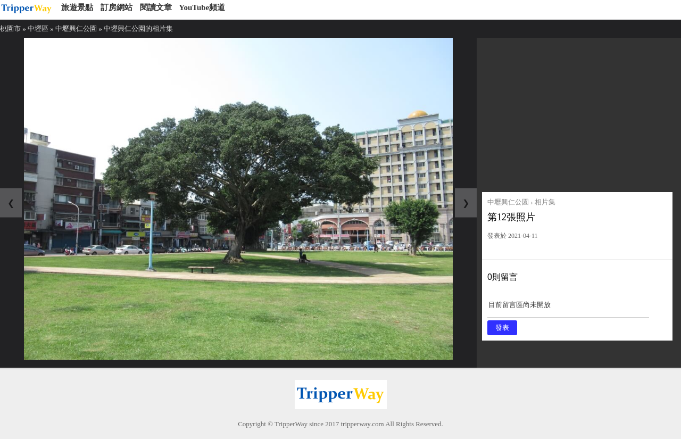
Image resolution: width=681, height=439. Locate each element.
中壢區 (38, 28)
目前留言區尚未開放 (568, 308)
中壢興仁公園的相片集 (138, 28)
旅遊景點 (77, 7)
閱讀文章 (156, 7)
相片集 (545, 202)
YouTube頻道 (202, 7)
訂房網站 (116, 7)
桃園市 (10, 28)
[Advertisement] (577, 112)
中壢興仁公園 (76, 28)
